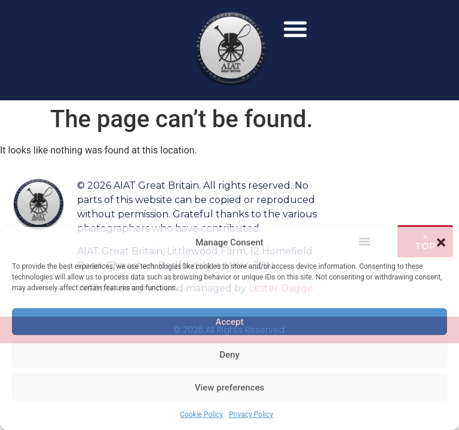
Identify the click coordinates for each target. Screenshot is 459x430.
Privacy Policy (251, 414)
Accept (229, 322)
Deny (229, 354)
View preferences (229, 387)
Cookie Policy (201, 414)
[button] (441, 242)
